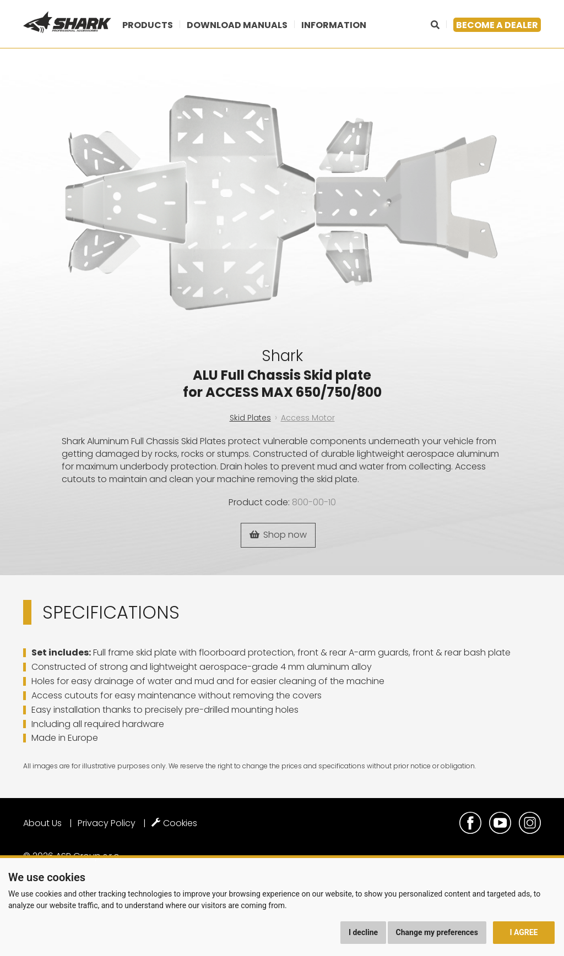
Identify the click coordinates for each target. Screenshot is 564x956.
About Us (42, 823)
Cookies (174, 823)
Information (333, 25)
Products (147, 25)
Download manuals (237, 25)
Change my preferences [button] (437, 932)
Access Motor (308, 417)
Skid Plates (250, 417)
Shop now (278, 534)
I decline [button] (363, 932)
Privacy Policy (106, 823)
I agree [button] (523, 932)
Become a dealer (497, 25)
